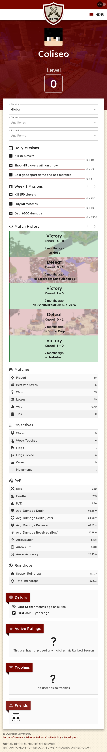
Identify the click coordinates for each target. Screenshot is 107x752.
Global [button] (15, 110)
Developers (71, 737)
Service (15, 104)
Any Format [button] (19, 136)
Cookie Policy (53, 737)
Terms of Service (13, 737)
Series (14, 117)
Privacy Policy (34, 737)
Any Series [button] (18, 123)
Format (15, 130)
